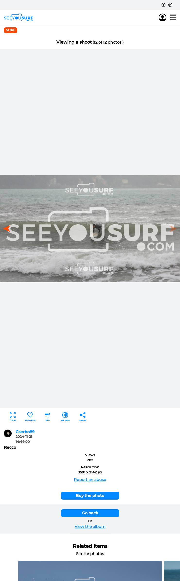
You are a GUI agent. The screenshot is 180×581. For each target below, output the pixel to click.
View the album (90, 526)
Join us (153, 17)
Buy (48, 417)
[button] (8, 228)
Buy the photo (90, 495)
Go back (90, 513)
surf (10, 30)
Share (82, 417)
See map (65, 417)
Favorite (30, 417)
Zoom (12, 417)
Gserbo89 (25, 432)
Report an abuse (90, 479)
